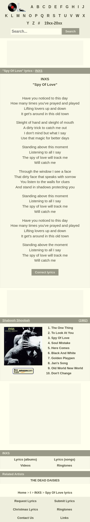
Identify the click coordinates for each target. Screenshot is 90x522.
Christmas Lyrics (25, 509)
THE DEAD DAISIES (44, 480)
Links (64, 518)
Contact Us (25, 518)
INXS (38, 71)
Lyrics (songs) (64, 459)
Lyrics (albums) (25, 459)
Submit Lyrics (64, 501)
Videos (25, 465)
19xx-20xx (53, 23)
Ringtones (64, 465)
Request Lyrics (25, 501)
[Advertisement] (45, 53)
